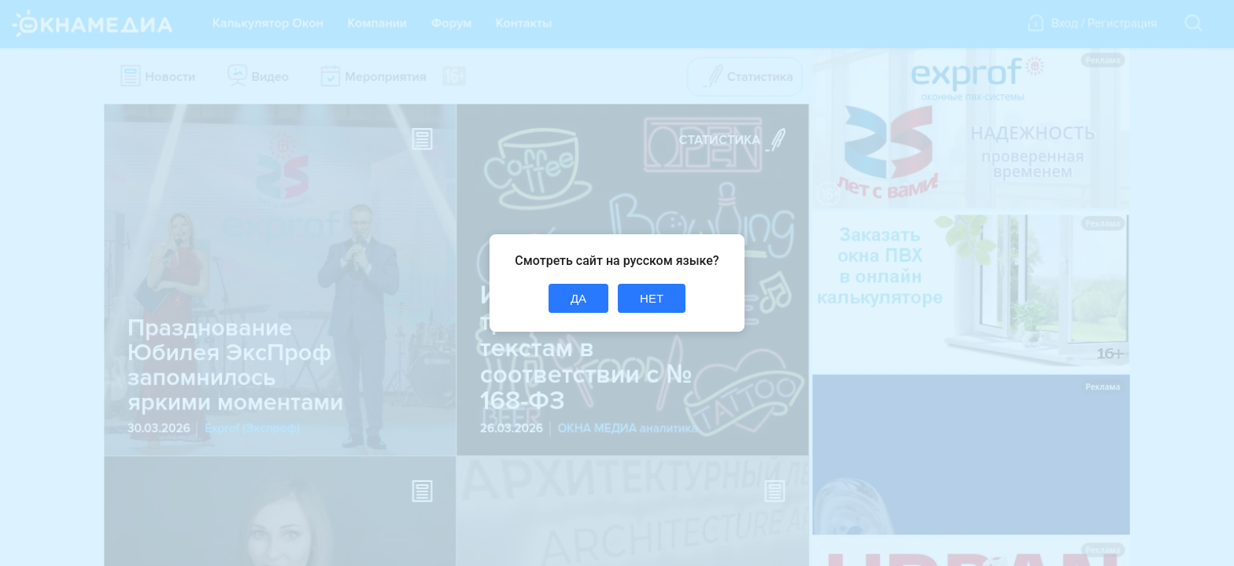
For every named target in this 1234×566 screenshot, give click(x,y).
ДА (578, 298)
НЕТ (651, 298)
